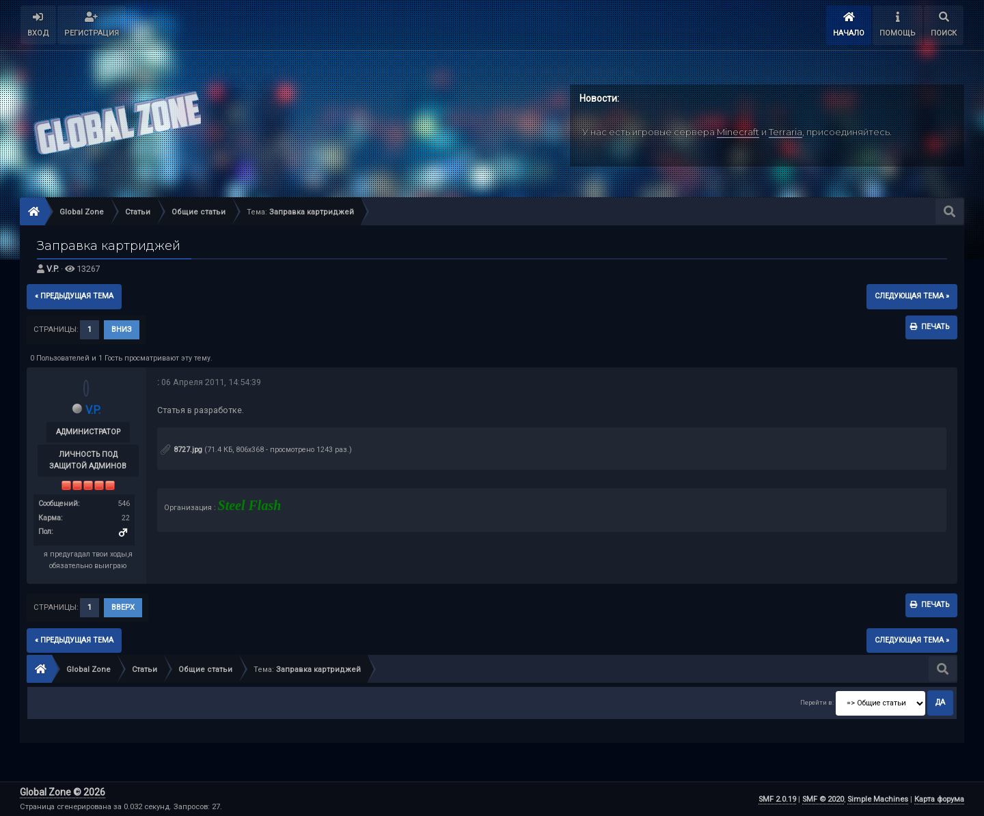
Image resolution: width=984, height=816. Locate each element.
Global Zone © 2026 (62, 792)
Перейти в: (817, 702)
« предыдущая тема (74, 296)
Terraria (785, 131)
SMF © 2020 (823, 799)
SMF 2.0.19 (777, 799)
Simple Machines (877, 799)
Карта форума (939, 799)
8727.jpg (181, 449)
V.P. (52, 269)
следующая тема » (912, 296)
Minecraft (738, 131)
